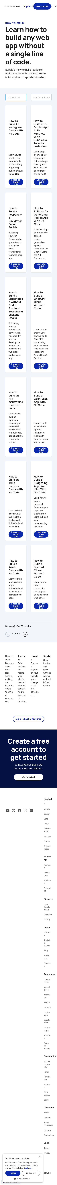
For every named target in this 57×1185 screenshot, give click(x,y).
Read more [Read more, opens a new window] (28, 1168)
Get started (42, 6)
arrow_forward (25, 634)
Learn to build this (15, 182)
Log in (26, 6)
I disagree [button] (31, 1173)
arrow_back (7, 634)
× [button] (40, 1157)
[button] (22, 1178)
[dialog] (23, 1168)
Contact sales (12, 6)
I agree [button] (13, 1173)
